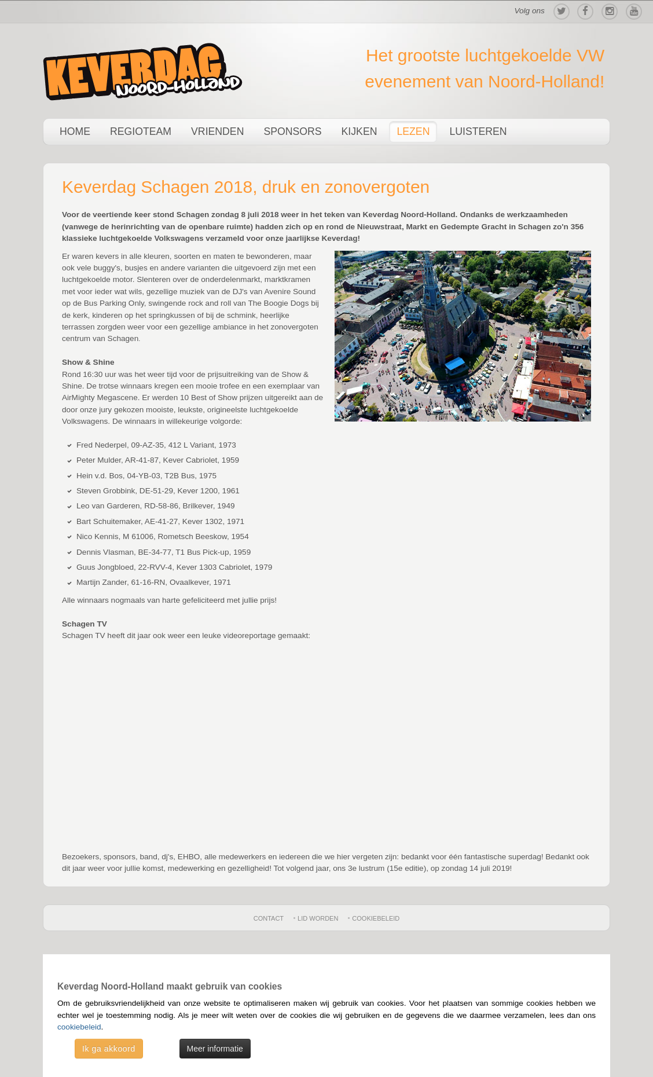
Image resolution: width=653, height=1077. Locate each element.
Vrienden (217, 131)
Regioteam (140, 131)
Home (75, 131)
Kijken (359, 131)
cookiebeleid (79, 1027)
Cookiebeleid (375, 918)
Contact (269, 918)
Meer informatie (215, 1048)
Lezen (413, 131)
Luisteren (478, 131)
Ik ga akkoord (108, 1048)
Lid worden (318, 918)
